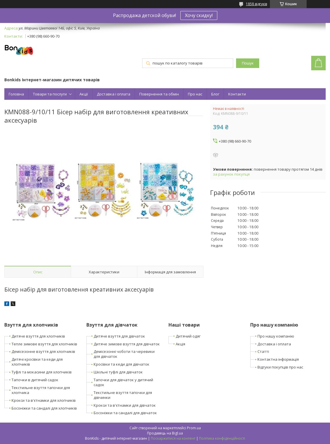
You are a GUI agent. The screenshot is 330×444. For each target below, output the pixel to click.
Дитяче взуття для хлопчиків (38, 336)
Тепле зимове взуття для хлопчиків (44, 344)
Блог (215, 94)
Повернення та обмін (159, 94)
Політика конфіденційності (222, 438)
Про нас (195, 94)
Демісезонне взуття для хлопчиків (43, 351)
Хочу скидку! (199, 15)
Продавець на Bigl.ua (165, 433)
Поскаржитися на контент (173, 438)
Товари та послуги (50, 94)
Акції (83, 94)
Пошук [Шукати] (247, 63)
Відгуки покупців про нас (280, 367)
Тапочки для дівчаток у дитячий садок (123, 382)
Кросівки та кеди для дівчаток (121, 364)
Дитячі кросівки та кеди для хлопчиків (37, 362)
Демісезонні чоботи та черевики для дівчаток (124, 354)
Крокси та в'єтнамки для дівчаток (125, 405)
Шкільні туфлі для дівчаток (118, 372)
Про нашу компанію (275, 336)
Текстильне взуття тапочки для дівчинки (123, 395)
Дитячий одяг (188, 336)
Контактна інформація (278, 359)
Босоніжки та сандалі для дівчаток (125, 412)
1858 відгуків (256, 3)
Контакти (237, 94)
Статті (263, 351)
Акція (180, 344)
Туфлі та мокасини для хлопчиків (42, 372)
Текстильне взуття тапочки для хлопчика (41, 390)
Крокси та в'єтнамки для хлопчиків (44, 400)
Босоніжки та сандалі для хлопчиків (44, 408)
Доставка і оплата (113, 94)
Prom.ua (194, 427)
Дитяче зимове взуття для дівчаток (127, 344)
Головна (16, 94)
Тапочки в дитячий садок (35, 379)
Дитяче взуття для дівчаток (119, 336)
